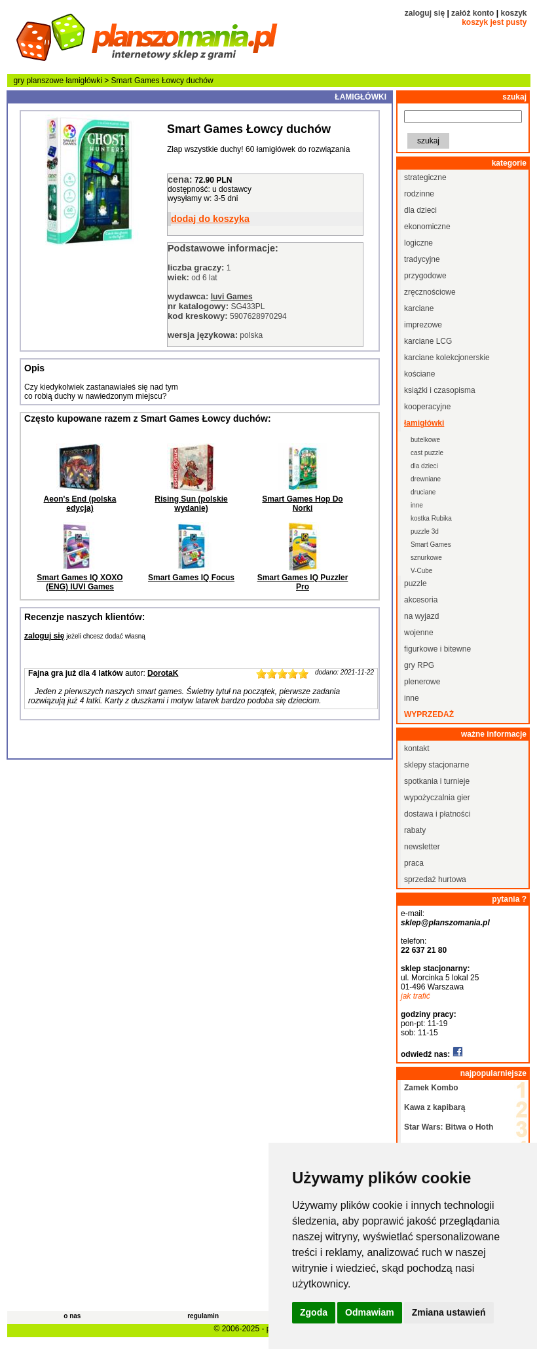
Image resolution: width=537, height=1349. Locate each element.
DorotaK (162, 673)
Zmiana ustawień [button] (449, 1312)
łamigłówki (84, 80)
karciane (419, 308)
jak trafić (415, 996)
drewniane (426, 479)
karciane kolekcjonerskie (447, 357)
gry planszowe (39, 80)
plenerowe (422, 681)
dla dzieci (420, 210)
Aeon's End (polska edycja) (80, 503)
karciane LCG (428, 341)
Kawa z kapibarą (434, 1107)
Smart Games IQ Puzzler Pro (302, 582)
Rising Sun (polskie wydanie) (191, 503)
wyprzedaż (429, 714)
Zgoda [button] (313, 1312)
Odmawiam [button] (369, 1312)
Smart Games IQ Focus (191, 577)
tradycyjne (422, 259)
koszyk (513, 13)
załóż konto (472, 13)
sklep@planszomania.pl (445, 922)
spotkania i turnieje (437, 781)
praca (414, 863)
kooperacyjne (427, 406)
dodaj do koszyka (210, 218)
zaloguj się (425, 13)
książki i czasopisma (439, 390)
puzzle (415, 583)
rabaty (415, 830)
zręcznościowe (430, 292)
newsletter (422, 846)
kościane (419, 374)
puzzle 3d (425, 531)
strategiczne (425, 177)
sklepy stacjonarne (436, 764)
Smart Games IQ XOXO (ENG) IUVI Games (79, 582)
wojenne (419, 632)
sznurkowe (426, 557)
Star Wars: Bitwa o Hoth (448, 1127)
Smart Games (431, 544)
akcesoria (420, 599)
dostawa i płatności (437, 814)
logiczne (418, 243)
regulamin (203, 1316)
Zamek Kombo (431, 1087)
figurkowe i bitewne (437, 649)
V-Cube (421, 570)
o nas (72, 1316)
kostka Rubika (431, 518)
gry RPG (419, 665)
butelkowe (425, 439)
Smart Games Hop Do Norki (302, 503)
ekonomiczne (427, 226)
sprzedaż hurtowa (435, 879)
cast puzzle (427, 452)
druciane (423, 492)
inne (417, 505)
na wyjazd (421, 616)
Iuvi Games (232, 296)
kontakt (417, 748)
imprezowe (423, 324)
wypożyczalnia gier (437, 797)
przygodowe (425, 275)
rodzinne (419, 193)
